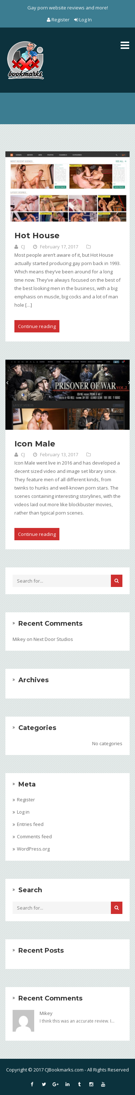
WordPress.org (33, 849)
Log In (83, 19)
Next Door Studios (53, 639)
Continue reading (37, 326)
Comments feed (34, 836)
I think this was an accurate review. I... (77, 1021)
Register (59, 19)
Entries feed (30, 824)
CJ (23, 246)
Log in (23, 812)
